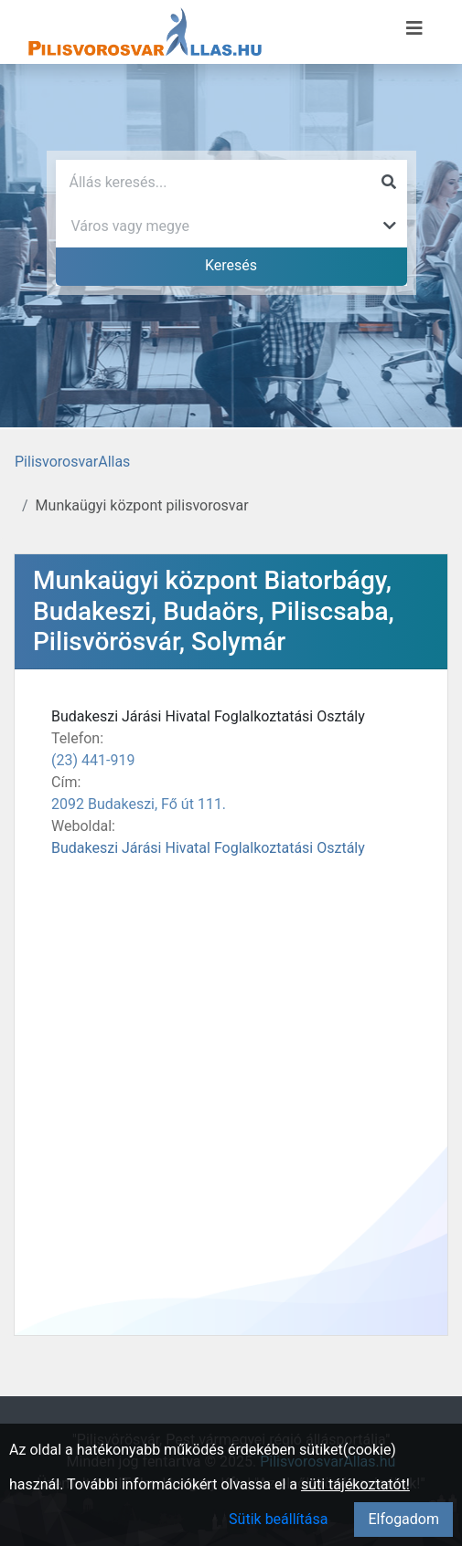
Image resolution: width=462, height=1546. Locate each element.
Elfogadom (403, 1519)
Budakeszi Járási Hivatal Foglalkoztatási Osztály (208, 848)
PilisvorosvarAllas (72, 461)
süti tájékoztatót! (355, 1484)
